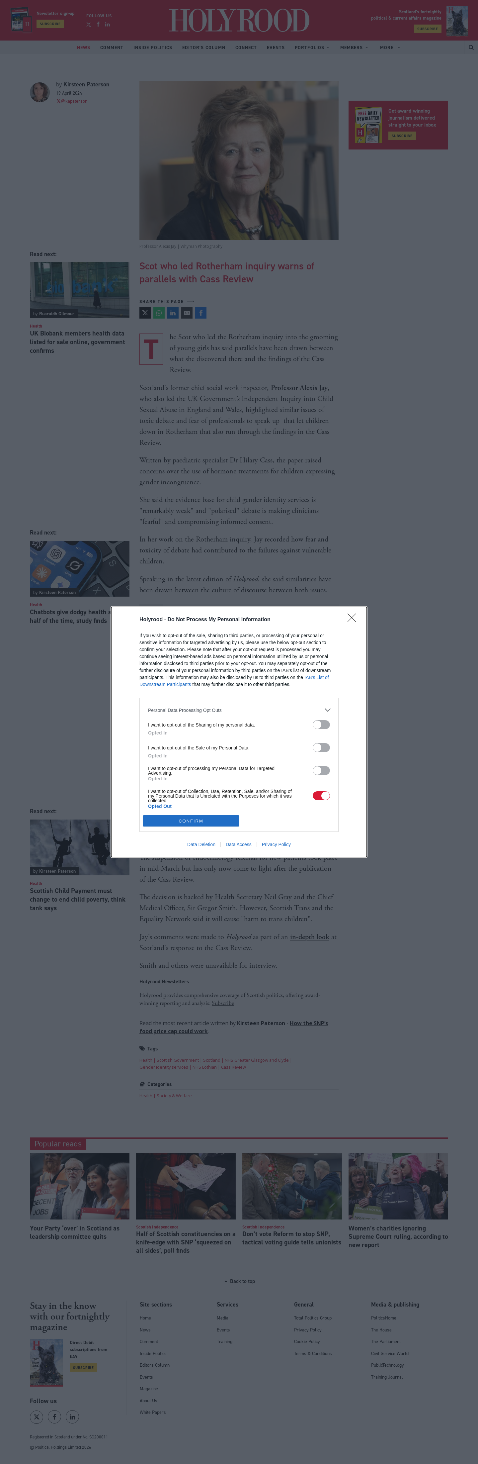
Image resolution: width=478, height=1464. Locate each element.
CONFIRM (191, 821)
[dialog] (239, 732)
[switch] (321, 724)
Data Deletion (201, 844)
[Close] (354, 620)
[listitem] (239, 710)
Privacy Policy (276, 844)
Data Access (239, 844)
